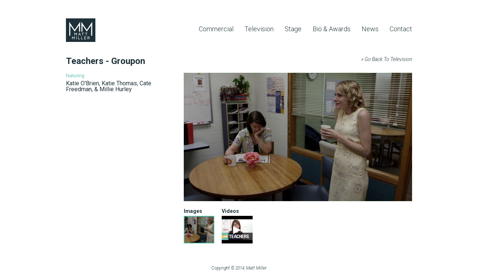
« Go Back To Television (386, 59)
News (370, 29)
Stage (293, 29)
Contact (401, 29)
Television (259, 29)
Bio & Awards (332, 29)
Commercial (216, 29)
